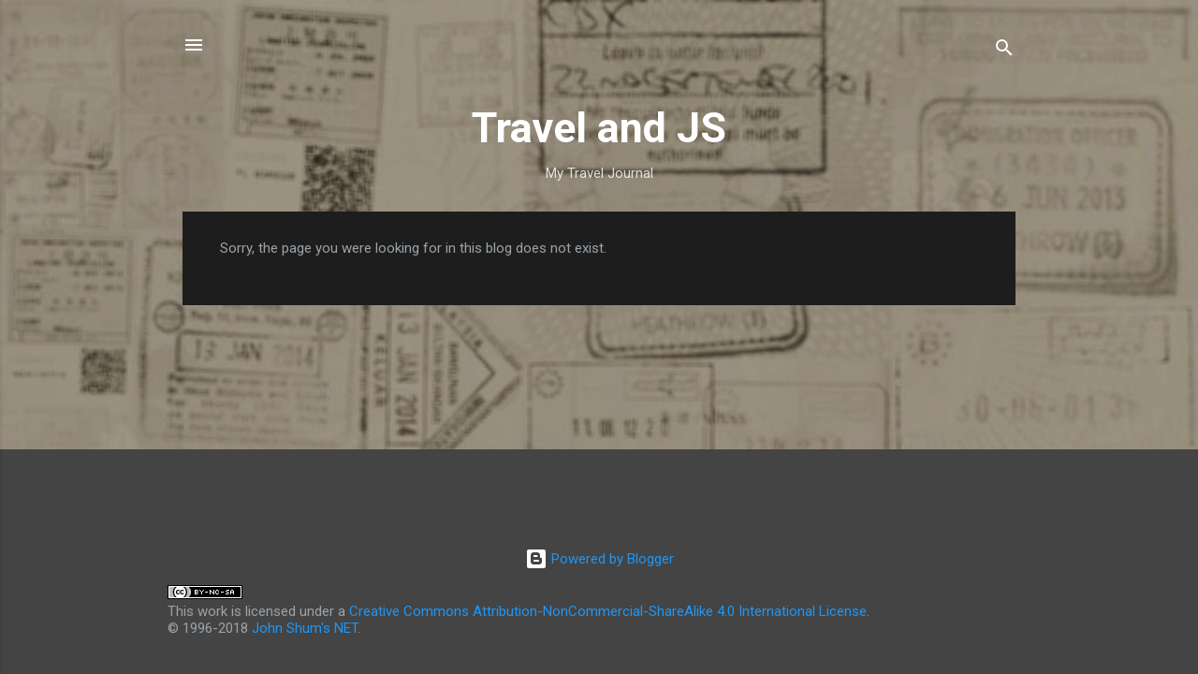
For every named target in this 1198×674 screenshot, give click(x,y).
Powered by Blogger (599, 558)
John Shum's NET (305, 628)
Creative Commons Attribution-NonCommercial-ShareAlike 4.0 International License (608, 611)
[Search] (1004, 51)
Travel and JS (599, 128)
